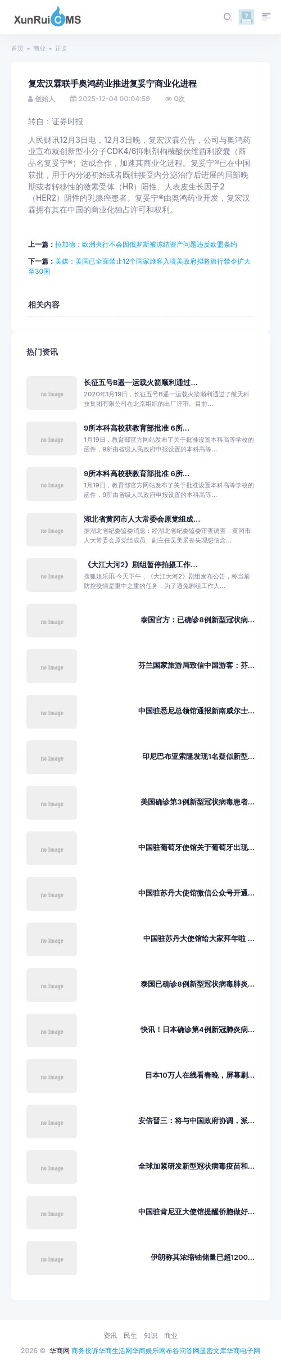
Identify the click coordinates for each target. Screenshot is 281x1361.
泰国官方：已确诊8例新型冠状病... (197, 620)
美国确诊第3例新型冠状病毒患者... (197, 802)
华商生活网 (115, 1350)
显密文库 (213, 1350)
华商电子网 (243, 1350)
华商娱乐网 (149, 1350)
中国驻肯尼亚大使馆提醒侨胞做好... (196, 1212)
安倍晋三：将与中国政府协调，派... (196, 1120)
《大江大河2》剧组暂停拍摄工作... (140, 564)
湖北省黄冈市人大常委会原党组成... (142, 519)
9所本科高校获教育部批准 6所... (136, 428)
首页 (17, 48)
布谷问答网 (183, 1350)
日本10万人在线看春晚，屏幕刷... (200, 1075)
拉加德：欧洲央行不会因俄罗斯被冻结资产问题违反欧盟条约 (146, 244)
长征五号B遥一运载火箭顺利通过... (141, 382)
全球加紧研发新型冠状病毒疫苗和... (196, 1166)
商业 (39, 48)
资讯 (110, 1335)
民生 (130, 1335)
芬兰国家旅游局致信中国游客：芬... (196, 665)
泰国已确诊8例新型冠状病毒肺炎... (197, 984)
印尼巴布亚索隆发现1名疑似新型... (198, 756)
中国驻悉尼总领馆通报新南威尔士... (196, 711)
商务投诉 (84, 1350)
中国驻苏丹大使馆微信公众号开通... (196, 893)
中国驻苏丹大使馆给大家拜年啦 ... (199, 938)
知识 (150, 1335)
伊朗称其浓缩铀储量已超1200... (203, 1257)
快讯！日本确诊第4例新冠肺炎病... (197, 1029)
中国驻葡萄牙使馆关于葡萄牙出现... (196, 847)
